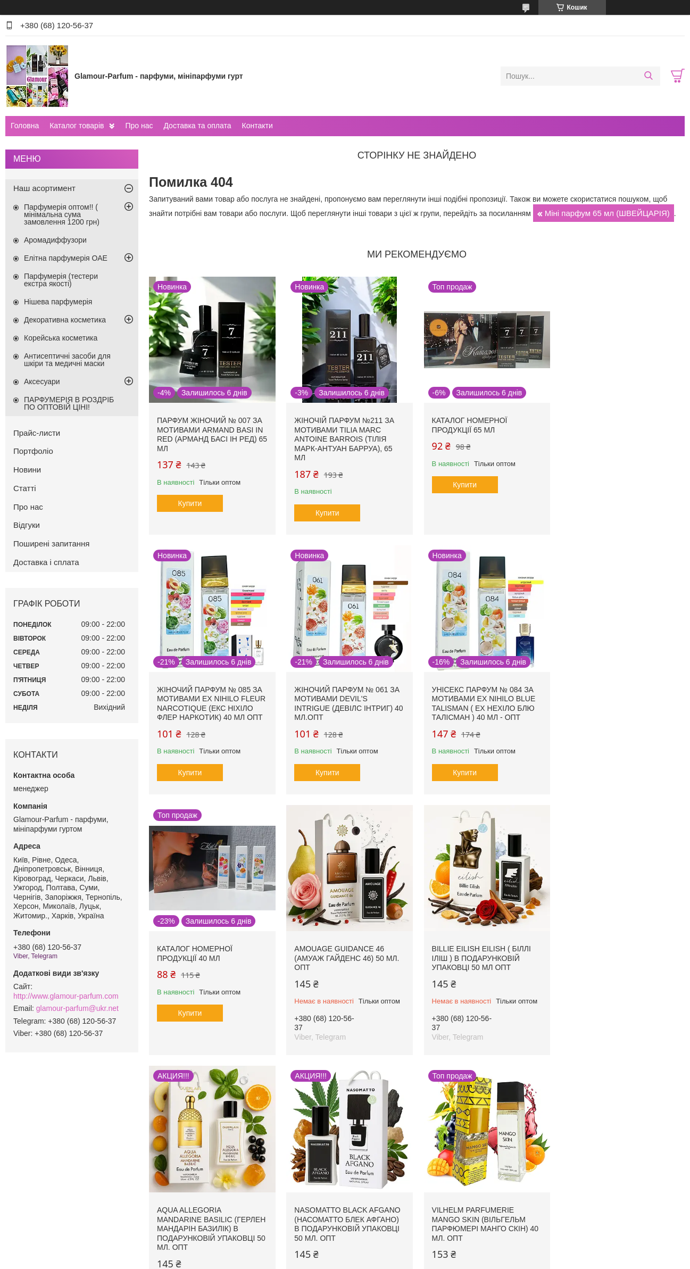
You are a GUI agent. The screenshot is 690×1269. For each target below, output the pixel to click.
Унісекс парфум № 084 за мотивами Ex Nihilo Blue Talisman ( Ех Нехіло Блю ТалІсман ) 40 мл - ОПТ (345, 702)
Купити (190, 503)
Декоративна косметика (65, 320)
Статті (24, 488)
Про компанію (38, 1167)
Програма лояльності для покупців (411, 1167)
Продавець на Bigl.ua (344, 1249)
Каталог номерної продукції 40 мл (468, 693)
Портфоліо (33, 450)
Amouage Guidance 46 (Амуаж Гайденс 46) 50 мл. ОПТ (619, 697)
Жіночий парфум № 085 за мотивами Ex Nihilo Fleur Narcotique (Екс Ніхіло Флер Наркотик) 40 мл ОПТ (621, 434)
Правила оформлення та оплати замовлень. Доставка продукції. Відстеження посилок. (262, 1171)
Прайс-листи (36, 432)
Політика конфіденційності (459, 1259)
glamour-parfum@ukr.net (77, 1008)
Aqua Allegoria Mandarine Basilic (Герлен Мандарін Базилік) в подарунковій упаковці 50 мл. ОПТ (348, 967)
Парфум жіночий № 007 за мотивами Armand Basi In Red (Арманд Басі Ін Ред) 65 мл (210, 434)
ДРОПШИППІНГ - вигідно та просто (247, 1187)
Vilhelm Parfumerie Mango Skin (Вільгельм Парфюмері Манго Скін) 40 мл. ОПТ (620, 962)
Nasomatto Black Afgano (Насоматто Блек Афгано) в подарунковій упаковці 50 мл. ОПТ (483, 962)
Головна (25, 125)
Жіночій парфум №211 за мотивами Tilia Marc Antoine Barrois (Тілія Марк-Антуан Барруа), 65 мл (344, 438)
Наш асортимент (44, 188)
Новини (27, 469)
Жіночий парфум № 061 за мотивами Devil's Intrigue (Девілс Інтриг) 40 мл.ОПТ (211, 702)
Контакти (257, 125)
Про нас (139, 125)
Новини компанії (42, 1179)
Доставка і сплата (46, 562)
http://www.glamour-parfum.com (66, 996)
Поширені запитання (51, 543)
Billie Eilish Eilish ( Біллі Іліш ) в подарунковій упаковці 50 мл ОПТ (206, 957)
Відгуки (26, 524)
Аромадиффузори (55, 240)
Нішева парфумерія (58, 301)
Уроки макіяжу (543, 1167)
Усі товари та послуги (413, 1103)
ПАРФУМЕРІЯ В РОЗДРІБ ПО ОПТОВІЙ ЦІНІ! (69, 403)
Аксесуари (42, 381)
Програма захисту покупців (399, 1179)
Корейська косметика (60, 338)
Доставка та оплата (197, 125)
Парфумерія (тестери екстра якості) (61, 280)
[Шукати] (648, 76)
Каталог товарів (76, 125)
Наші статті (34, 1190)
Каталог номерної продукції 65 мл (468, 425)
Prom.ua (394, 1239)
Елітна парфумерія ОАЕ (65, 258)
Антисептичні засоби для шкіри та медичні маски (67, 360)
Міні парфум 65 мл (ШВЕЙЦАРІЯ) (607, 213)
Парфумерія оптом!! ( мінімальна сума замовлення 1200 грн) (61, 214)
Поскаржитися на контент (376, 1259)
